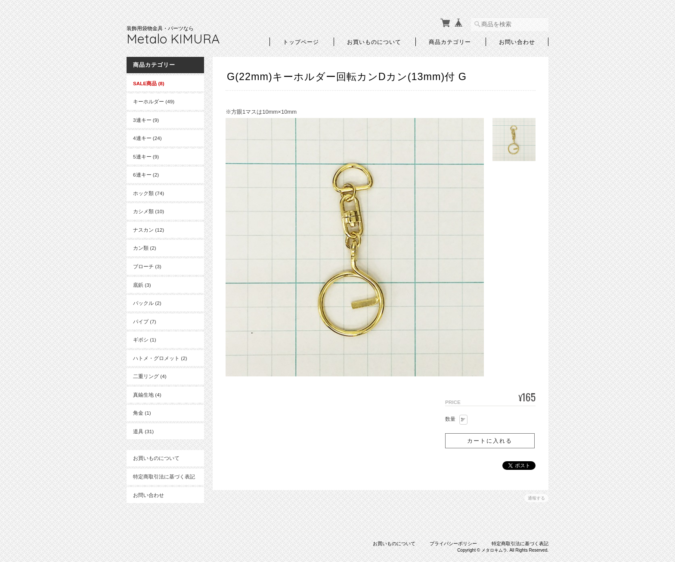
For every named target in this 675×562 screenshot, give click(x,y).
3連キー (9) (146, 120)
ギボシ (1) (144, 339)
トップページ (301, 41)
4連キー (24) (147, 138)
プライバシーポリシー (453, 543)
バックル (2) (147, 303)
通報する (536, 498)
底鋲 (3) (142, 285)
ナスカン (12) (148, 230)
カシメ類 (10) (148, 211)
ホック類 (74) (148, 193)
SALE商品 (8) (148, 83)
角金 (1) (142, 413)
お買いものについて (374, 41)
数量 (450, 419)
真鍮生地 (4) (147, 394)
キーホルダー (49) (153, 101)
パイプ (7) (144, 321)
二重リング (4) (150, 376)
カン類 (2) (144, 248)
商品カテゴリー (450, 41)
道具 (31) (143, 431)
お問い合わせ (517, 41)
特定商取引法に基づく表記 (164, 476)
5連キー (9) (146, 156)
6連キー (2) (146, 174)
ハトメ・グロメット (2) (160, 358)
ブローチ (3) (147, 266)
